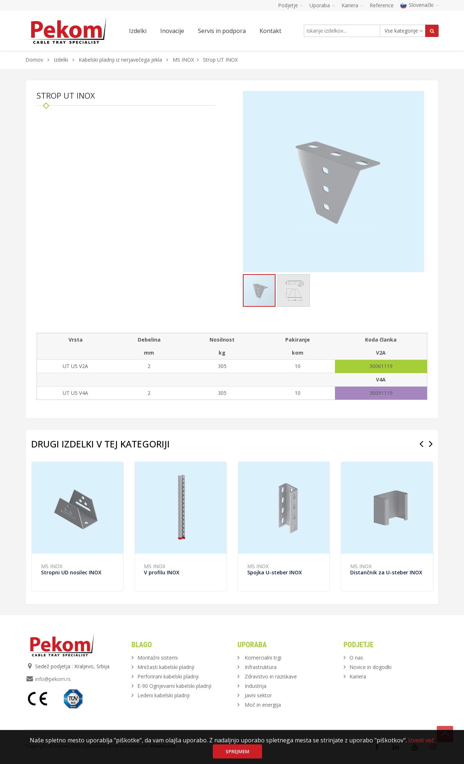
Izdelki (62, 59)
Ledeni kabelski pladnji (163, 695)
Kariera (357, 676)
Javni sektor (258, 695)
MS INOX (183, 59)
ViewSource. (163, 746)
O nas (356, 657)
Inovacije (172, 31)
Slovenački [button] (419, 4)
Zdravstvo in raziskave (271, 676)
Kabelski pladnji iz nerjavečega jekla (120, 59)
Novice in (370, 667)
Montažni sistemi (157, 657)
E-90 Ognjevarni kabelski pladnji (174, 685)
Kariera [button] (352, 5)
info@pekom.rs (53, 679)
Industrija (255, 685)
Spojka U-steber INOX (274, 572)
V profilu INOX (161, 572)
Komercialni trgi (263, 657)
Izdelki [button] (137, 31)
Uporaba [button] (322, 5)
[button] (417, 97)
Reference (382, 5)
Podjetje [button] (290, 5)
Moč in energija (263, 704)
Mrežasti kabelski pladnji (165, 667)
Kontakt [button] (270, 31)
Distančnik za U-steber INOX (386, 572)
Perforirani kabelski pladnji (168, 676)
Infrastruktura (261, 667)
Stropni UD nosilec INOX (71, 572)
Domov (34, 59)
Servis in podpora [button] (222, 31)
